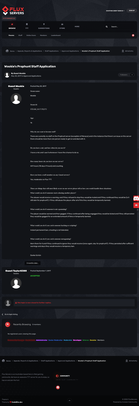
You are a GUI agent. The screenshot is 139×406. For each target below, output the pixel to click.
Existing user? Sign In (115, 11)
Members (43, 35)
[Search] (113, 26)
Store (62, 28)
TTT (26, 28)
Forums (11, 35)
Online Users (31, 35)
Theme (5, 399)
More (77, 26)
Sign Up (132, 10)
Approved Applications (32, 76)
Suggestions (44, 28)
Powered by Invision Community (125, 402)
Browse (12, 28)
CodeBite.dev (17, 402)
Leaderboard (56, 35)
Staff (20, 35)
